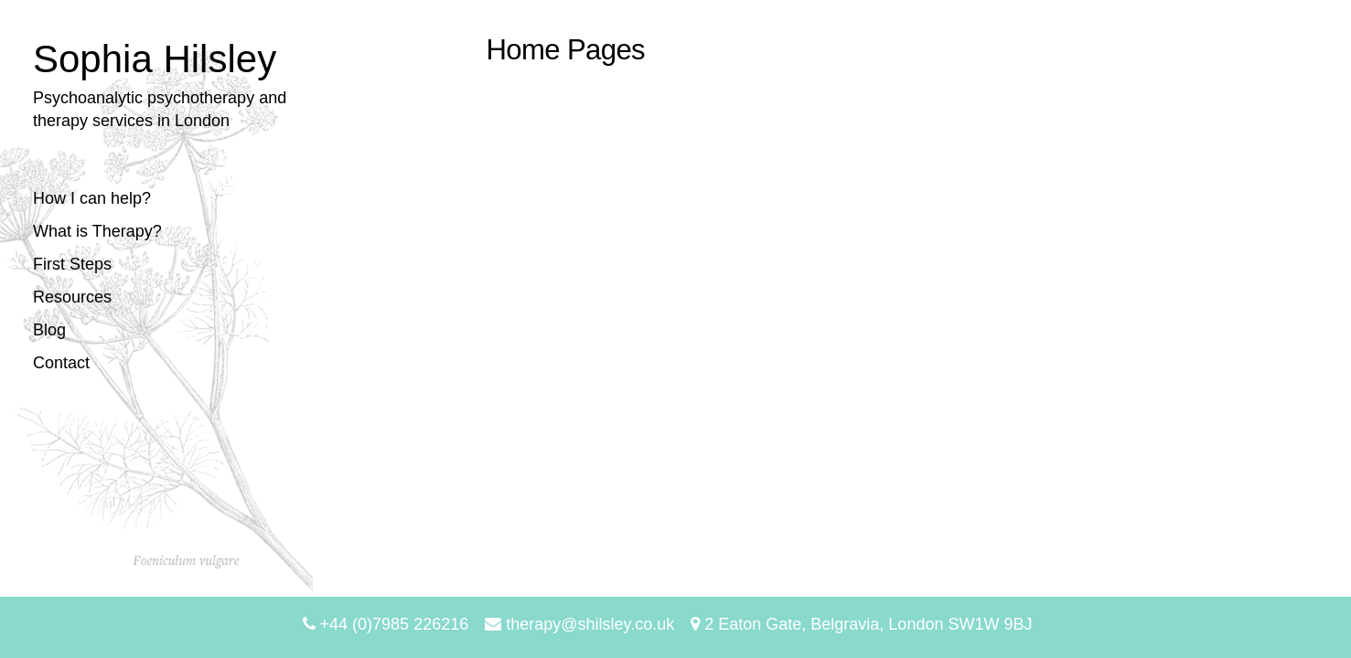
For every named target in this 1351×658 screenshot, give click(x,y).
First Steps (72, 264)
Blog (49, 330)
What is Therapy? (97, 231)
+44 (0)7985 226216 (386, 624)
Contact (61, 363)
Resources (72, 297)
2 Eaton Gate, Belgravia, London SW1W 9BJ (861, 624)
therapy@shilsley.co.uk (579, 624)
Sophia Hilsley (154, 58)
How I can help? (92, 198)
